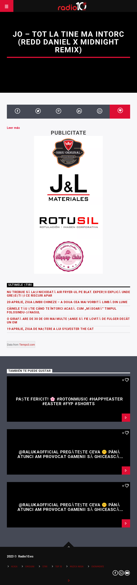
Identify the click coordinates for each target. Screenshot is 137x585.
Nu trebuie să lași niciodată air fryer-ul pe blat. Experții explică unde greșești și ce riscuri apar (68, 293)
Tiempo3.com (27, 344)
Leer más (13, 128)
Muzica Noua (76, 567)
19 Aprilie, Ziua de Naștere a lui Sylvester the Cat (50, 329)
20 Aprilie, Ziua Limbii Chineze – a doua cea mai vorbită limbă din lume (67, 302)
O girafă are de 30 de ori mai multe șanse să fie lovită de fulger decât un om (68, 320)
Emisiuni (30, 567)
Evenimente (97, 567)
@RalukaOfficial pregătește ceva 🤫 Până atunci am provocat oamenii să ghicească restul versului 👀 (68, 456)
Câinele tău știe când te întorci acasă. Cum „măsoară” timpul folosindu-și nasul (62, 310)
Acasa (14, 567)
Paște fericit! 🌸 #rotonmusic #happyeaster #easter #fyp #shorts (69, 401)
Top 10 (58, 567)
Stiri (44, 567)
